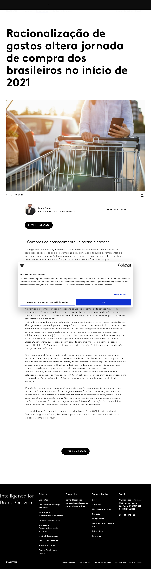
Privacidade (97, 531)
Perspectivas (98, 519)
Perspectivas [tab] (42, 5)
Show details (120, 294)
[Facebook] (125, 516)
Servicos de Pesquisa (48, 541)
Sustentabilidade (47, 546)
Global (138, 5)
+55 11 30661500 (127, 509)
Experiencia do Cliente (49, 520)
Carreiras (128, 5)
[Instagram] (120, 516)
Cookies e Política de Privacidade (128, 563)
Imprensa (96, 536)
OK (103, 302)
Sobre (119, 5)
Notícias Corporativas (102, 509)
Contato (96, 514)
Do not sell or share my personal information (47, 302)
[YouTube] (129, 516)
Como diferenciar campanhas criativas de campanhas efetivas (76, 503)
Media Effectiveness (48, 536)
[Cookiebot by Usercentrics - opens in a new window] (120, 265)
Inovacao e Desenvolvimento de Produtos (48, 528)
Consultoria (44, 500)
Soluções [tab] (27, 5)
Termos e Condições (103, 563)
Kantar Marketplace (61, 5)
